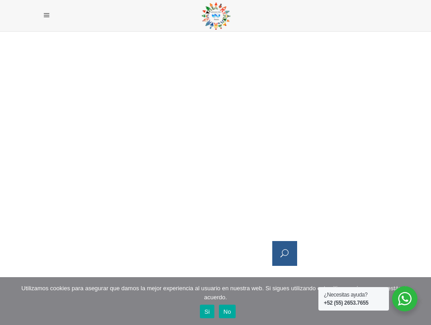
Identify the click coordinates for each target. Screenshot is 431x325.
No (227, 311)
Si (207, 311)
